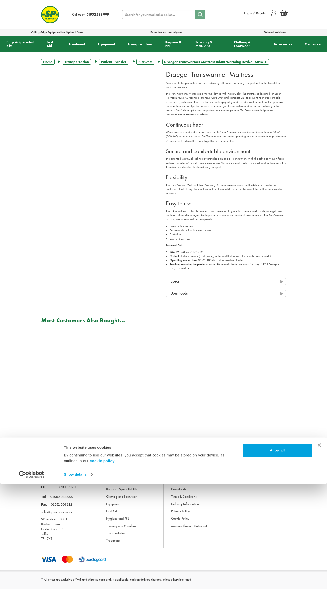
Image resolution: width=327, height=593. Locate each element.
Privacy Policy (180, 515)
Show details (75, 583)
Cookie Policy (180, 522)
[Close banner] (319, 554)
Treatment (77, 44)
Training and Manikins (121, 529)
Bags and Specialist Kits (121, 493)
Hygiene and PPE (117, 522)
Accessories (283, 44)
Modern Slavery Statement (189, 529)
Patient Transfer (113, 62)
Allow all (277, 559)
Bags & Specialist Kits (20, 44)
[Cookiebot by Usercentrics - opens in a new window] (31, 583)
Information (179, 485)
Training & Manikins (203, 44)
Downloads (178, 493)
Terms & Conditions (184, 500)
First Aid (50, 44)
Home (48, 62)
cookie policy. (102, 570)
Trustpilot (47, 454)
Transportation (140, 44)
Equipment (106, 44)
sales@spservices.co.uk (56, 515)
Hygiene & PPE (173, 44)
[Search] (200, 14)
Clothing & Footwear (242, 44)
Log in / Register (260, 13)
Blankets (145, 62)
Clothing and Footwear (121, 500)
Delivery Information (185, 507)
